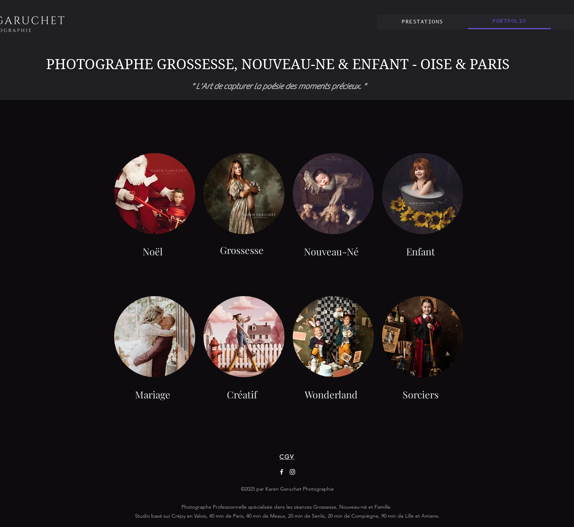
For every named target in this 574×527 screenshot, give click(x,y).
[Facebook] (281, 471)
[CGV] (287, 457)
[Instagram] (292, 471)
